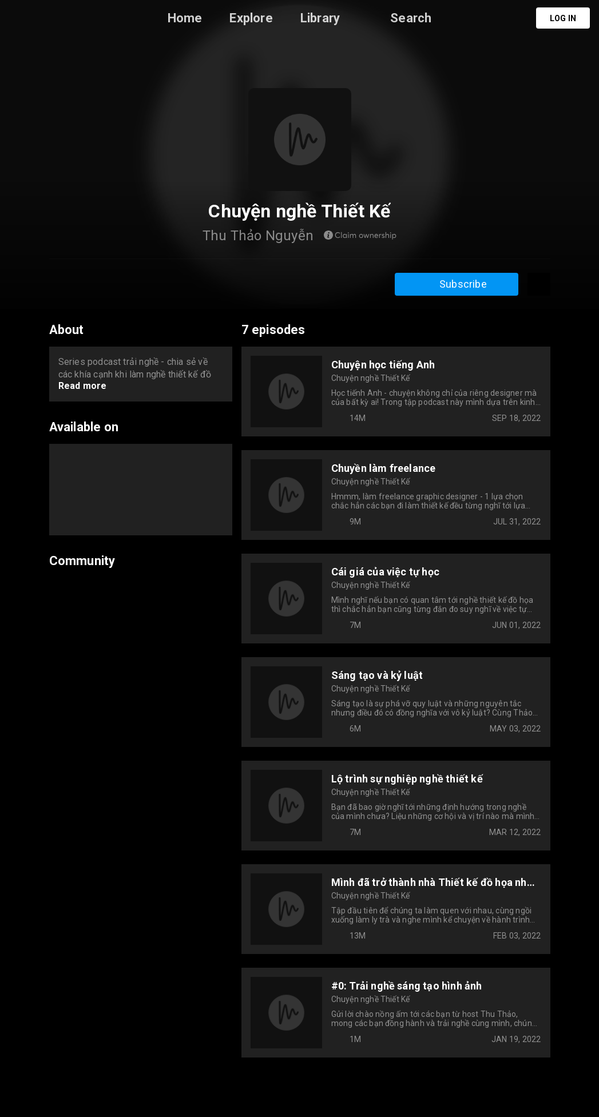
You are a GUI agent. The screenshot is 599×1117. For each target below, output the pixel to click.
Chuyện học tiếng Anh (383, 365)
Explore (250, 18)
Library (320, 18)
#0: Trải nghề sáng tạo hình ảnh (406, 986)
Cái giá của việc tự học (385, 572)
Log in (563, 18)
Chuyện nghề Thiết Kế (370, 378)
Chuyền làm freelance (383, 468)
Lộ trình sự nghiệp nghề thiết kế (407, 779)
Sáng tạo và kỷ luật (377, 675)
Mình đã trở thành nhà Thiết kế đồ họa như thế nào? (432, 882)
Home (185, 18)
